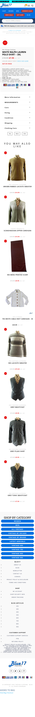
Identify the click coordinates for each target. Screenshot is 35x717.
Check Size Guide (22, 61)
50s (17, 615)
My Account (17, 591)
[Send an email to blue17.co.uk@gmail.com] (29, 6)
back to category (14, 30)
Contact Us (17, 573)
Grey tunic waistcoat (17, 495)
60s (17, 618)
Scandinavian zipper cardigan (17, 231)
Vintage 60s (17, 545)
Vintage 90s (17, 558)
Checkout (10, 693)
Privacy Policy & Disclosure (17, 579)
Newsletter (17, 570)
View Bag (3, 693)
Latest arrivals (17, 541)
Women (11, 11)
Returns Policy (17, 641)
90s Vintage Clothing (25, 31)
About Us (17, 565)
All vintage (17, 529)
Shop (4, 11)
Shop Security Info (17, 594)
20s (17, 606)
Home (24, 30)
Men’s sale (9, 15)
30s (17, 609)
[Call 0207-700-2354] (32, 6)
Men (17, 11)
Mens (17, 133)
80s (17, 624)
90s (10, 133)
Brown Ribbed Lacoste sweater (17, 187)
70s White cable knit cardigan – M (17, 319)
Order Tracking (18, 597)
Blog (28, 15)
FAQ (17, 638)
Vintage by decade (17, 533)
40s (17, 612)
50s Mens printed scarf (17, 275)
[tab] (17, 97)
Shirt (25, 133)
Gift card (20, 15)
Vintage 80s (17, 554)
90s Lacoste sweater (17, 363)
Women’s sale (27, 11)
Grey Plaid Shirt (17, 451)
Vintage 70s (17, 550)
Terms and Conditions (17, 582)
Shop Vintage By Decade (10, 31)
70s (17, 621)
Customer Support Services (17, 635)
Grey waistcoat (18, 407)
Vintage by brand (17, 537)
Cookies (18, 576)
